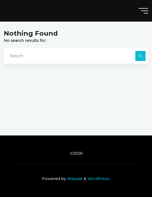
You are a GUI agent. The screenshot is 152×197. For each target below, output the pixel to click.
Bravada (74, 178)
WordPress (98, 178)
